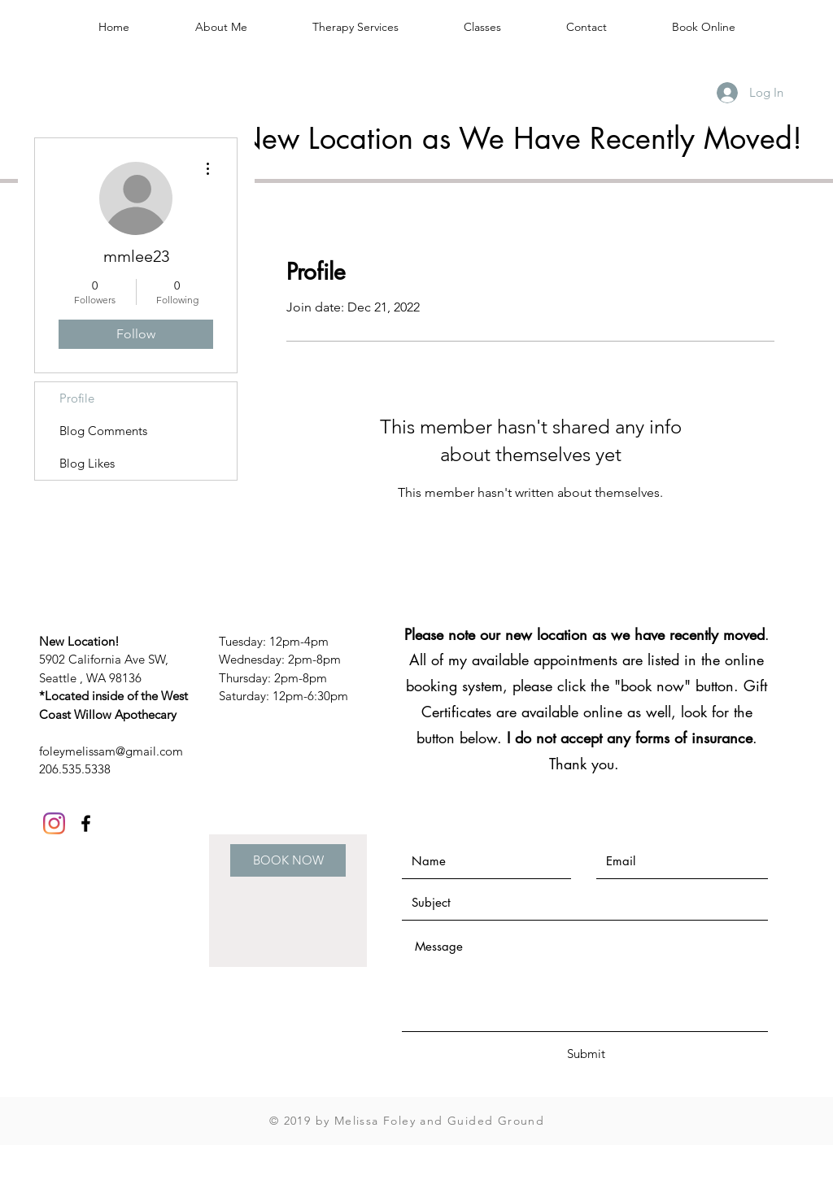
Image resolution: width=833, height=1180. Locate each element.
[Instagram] (54, 823)
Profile (76, 398)
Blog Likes (87, 463)
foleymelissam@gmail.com (111, 751)
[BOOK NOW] (288, 860)
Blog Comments (103, 430)
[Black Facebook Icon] (86, 823)
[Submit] (585, 1054)
